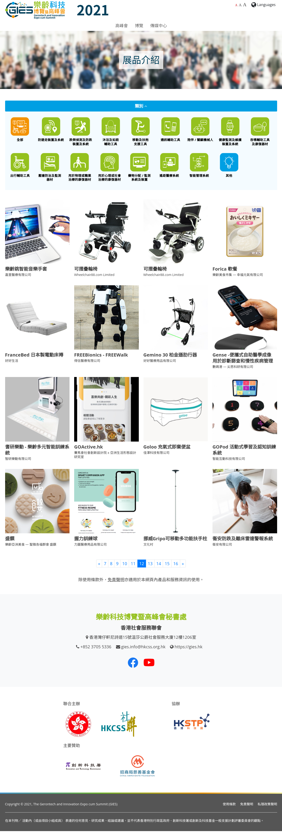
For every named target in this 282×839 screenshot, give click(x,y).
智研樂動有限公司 (18, 466)
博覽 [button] (139, 25)
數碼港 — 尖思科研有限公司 (232, 375)
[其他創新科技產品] (229, 171)
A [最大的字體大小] (244, 4)
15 (167, 571)
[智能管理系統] (199, 171)
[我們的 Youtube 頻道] (149, 670)
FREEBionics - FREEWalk (101, 363)
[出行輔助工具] (20, 171)
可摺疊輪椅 (85, 277)
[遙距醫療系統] (169, 171)
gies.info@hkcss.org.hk (143, 655)
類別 (141, 106)
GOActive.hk (88, 455)
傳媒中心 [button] (158, 25)
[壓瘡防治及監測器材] (50, 173)
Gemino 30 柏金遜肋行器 (170, 363)
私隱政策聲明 (267, 812)
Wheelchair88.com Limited (94, 283)
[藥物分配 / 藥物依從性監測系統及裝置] (139, 173)
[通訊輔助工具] (170, 131)
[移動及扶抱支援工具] (140, 133)
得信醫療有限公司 (87, 369)
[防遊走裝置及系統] (51, 131)
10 (124, 571)
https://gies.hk (188, 655)
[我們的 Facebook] (133, 670)
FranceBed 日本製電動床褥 (34, 363)
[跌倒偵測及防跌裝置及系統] (81, 133)
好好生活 (11, 369)
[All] (20, 131)
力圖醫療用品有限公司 (90, 552)
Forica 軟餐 (224, 277)
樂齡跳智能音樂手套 (26, 277)
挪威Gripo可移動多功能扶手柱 (175, 547)
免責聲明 (246, 812)
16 (175, 571)
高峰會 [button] (121, 25)
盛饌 (9, 547)
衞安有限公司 (222, 552)
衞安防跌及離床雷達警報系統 (242, 547)
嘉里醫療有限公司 (18, 283)
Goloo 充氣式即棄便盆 (167, 455)
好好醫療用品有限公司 (159, 369)
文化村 (148, 552)
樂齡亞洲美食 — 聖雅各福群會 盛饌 (30, 552)
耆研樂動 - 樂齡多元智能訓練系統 (37, 458)
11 (133, 571)
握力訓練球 (85, 547)
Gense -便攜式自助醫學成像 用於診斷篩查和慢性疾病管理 (242, 366)
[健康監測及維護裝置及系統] (230, 133)
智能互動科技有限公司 (228, 466)
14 (158, 571)
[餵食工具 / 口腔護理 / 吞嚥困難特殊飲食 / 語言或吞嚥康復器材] (260, 133)
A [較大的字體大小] (240, 5)
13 (150, 571)
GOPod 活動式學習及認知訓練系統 (244, 458)
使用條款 (229, 812)
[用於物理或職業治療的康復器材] (80, 173)
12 (141, 571)
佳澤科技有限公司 (156, 460)
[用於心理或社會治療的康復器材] (109, 173)
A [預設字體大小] (236, 5)
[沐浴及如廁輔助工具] (111, 133)
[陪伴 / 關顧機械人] (200, 131)
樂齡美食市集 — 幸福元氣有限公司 (237, 283)
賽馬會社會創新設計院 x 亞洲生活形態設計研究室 (105, 462)
